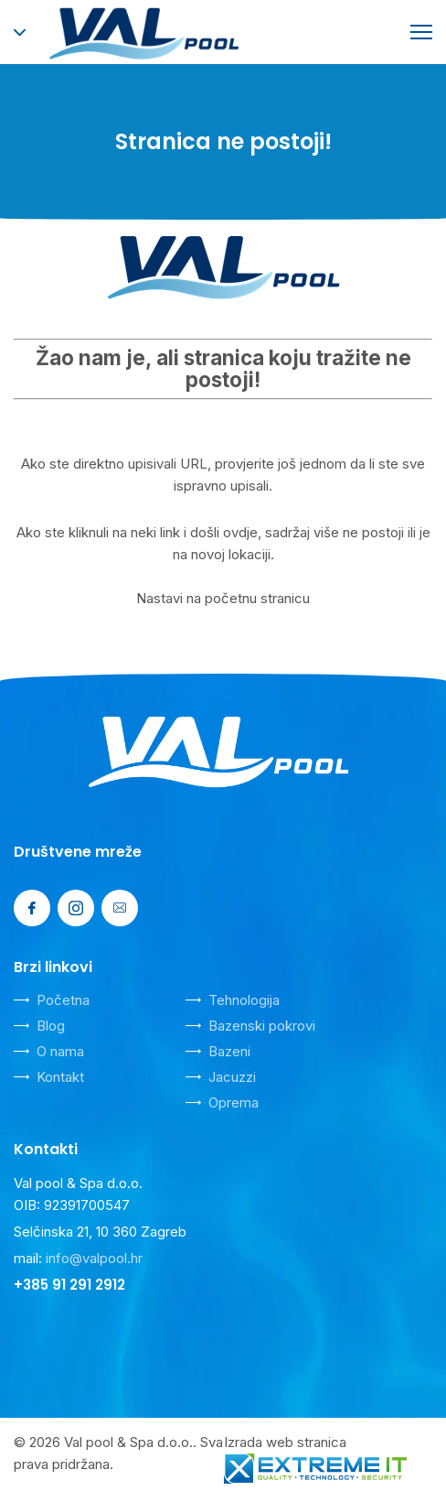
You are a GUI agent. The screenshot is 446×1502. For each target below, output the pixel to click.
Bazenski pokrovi (261, 1025)
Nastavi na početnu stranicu (223, 598)
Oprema (233, 1102)
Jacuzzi (232, 1077)
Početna (63, 1000)
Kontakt (60, 1077)
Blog (51, 1025)
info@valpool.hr (94, 1258)
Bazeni (229, 1051)
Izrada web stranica (285, 1442)
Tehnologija (244, 1000)
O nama (60, 1051)
